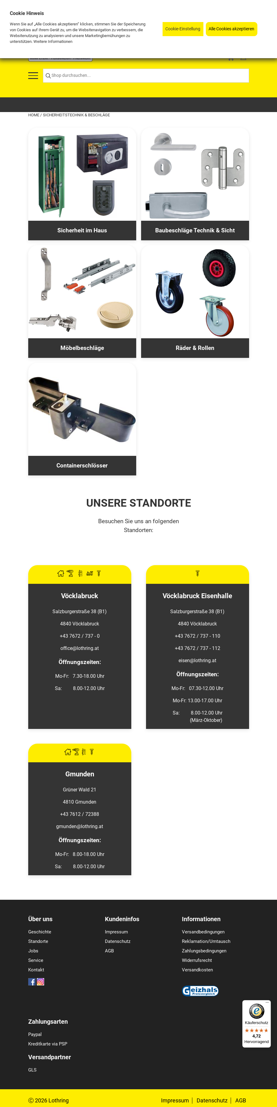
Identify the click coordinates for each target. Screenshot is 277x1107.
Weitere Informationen (52, 41)
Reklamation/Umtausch (206, 941)
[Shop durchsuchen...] (146, 76)
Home (34, 115)
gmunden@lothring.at (79, 826)
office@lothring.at (79, 648)
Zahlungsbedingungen (204, 951)
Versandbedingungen (203, 932)
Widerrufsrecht (197, 960)
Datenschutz (117, 941)
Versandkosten (197, 970)
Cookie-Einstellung (182, 29)
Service (35, 960)
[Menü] (267, 1004)
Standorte (38, 941)
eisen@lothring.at (197, 660)
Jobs (33, 951)
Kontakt (36, 970)
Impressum (116, 932)
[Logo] (60, 60)
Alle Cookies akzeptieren (231, 29)
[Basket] (230, 58)
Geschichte (39, 932)
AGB (109, 951)
